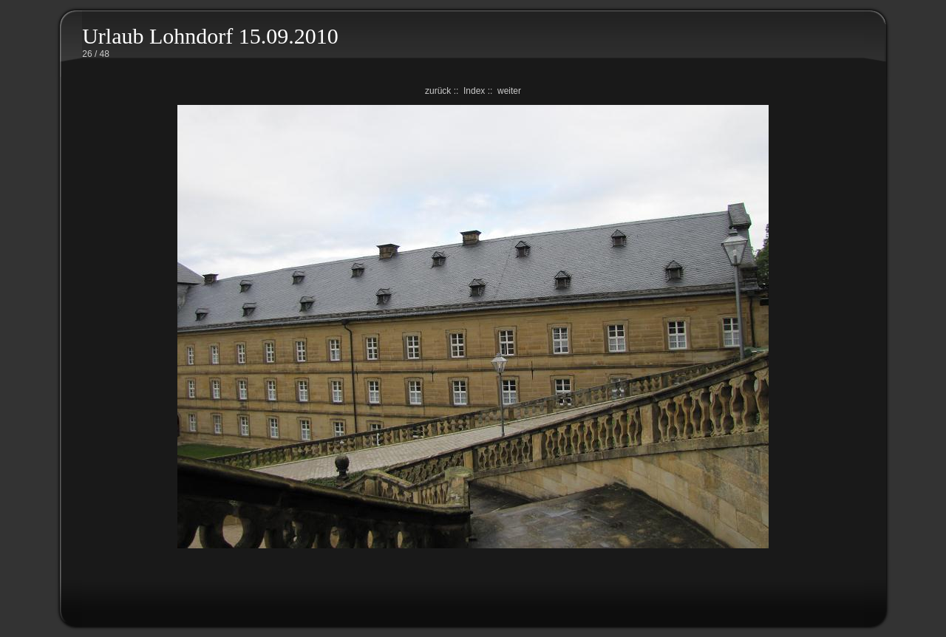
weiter (509, 91)
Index (474, 91)
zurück (438, 91)
